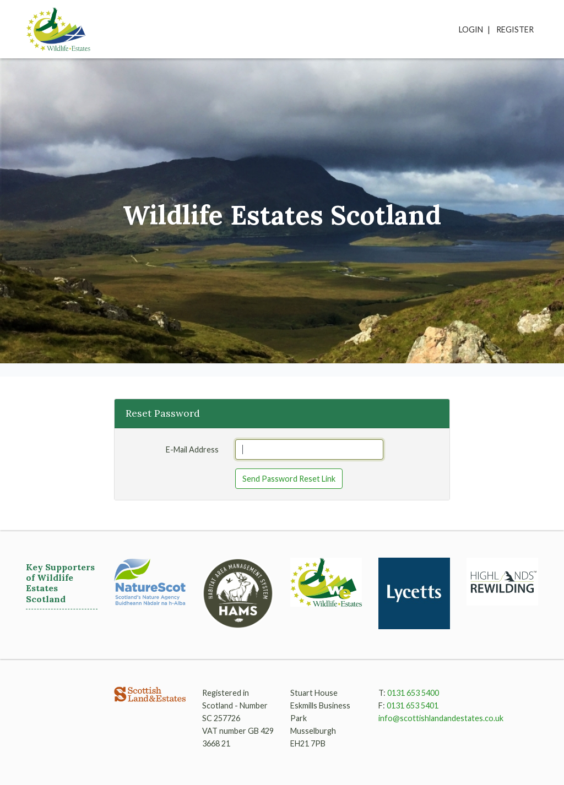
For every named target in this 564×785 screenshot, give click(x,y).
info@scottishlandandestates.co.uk (440, 718)
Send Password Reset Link (288, 478)
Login (471, 29)
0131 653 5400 (413, 692)
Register (515, 29)
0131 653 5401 (412, 705)
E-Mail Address (192, 449)
